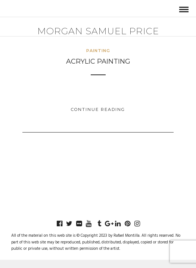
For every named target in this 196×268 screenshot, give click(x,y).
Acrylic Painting (98, 61)
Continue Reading (98, 109)
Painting (98, 50)
